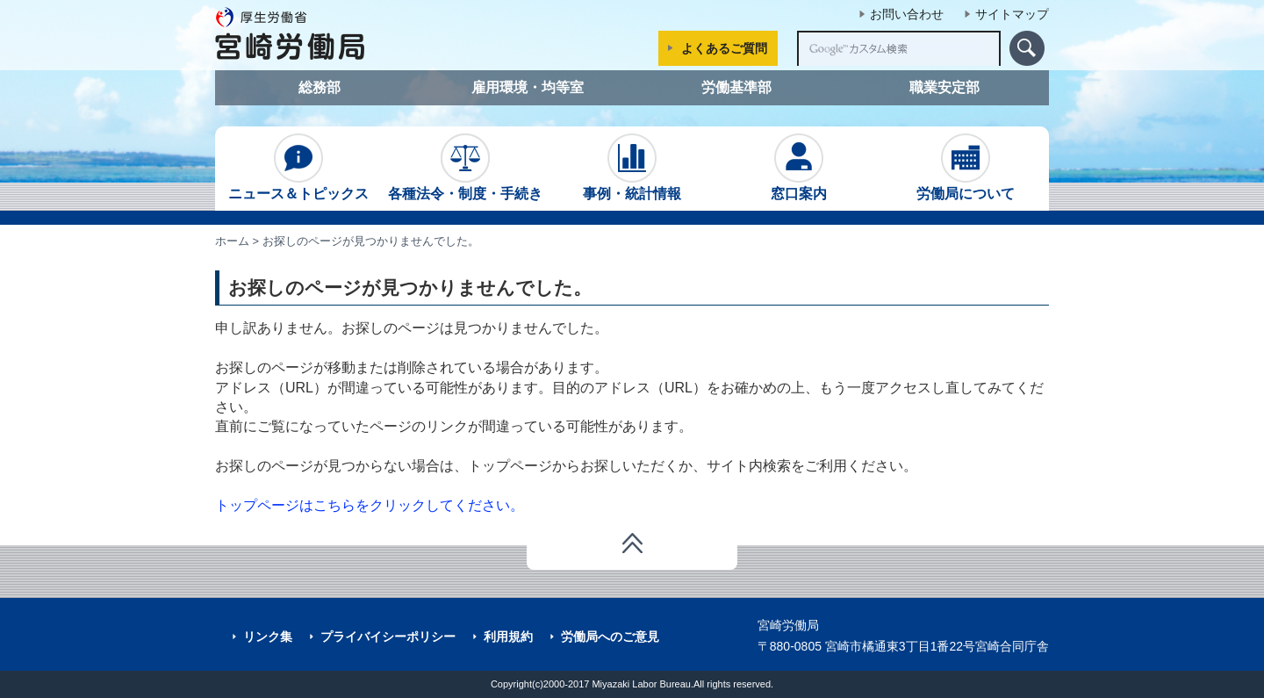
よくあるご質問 (724, 48)
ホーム (232, 241)
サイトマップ (1012, 14)
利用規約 (508, 637)
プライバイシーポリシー (388, 637)
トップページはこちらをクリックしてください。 (369, 505)
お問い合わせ (907, 14)
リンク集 (267, 637)
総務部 (319, 87)
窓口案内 (799, 167)
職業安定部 (944, 87)
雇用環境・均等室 (527, 87)
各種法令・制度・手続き (465, 167)
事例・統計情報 (632, 167)
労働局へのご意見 (610, 637)
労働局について (965, 167)
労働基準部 (736, 87)
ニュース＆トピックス (298, 167)
